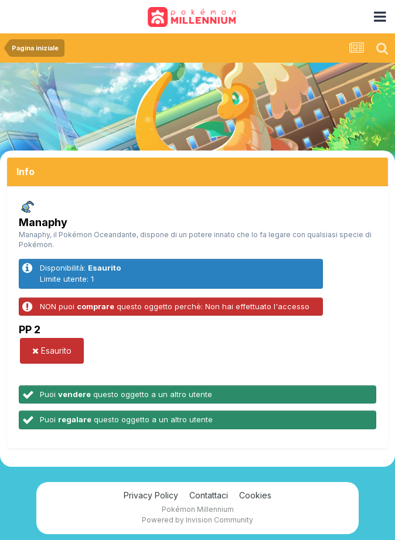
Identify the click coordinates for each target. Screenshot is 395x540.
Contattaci (208, 495)
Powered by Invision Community (197, 519)
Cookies (255, 495)
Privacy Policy (151, 495)
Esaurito (51, 351)
